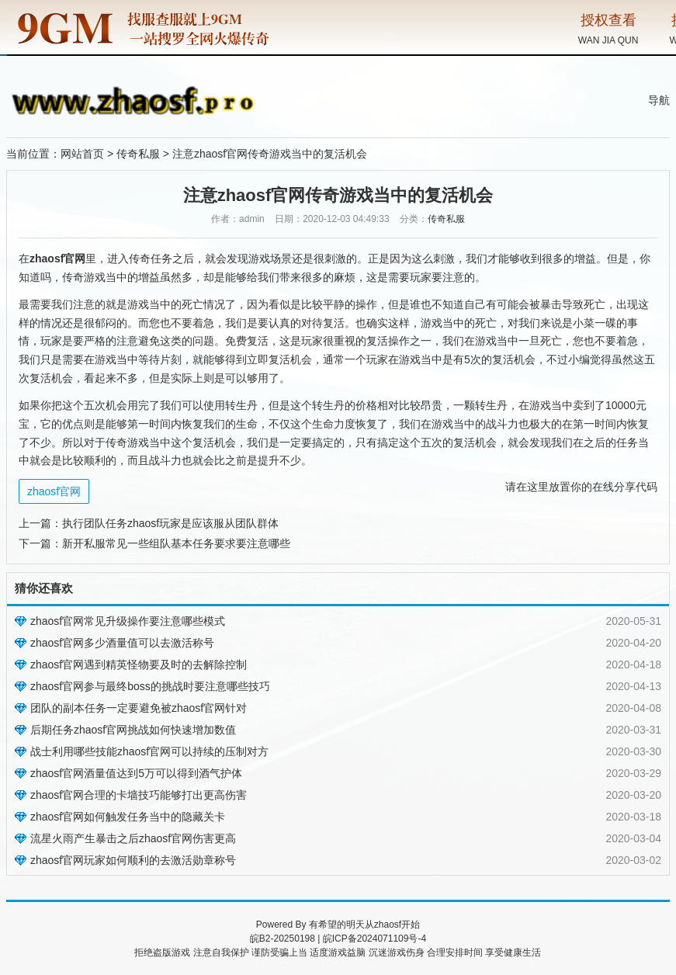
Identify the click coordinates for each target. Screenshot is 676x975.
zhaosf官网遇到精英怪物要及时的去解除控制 (138, 664)
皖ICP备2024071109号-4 (374, 938)
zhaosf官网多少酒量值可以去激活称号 (122, 643)
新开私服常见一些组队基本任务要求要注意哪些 (176, 543)
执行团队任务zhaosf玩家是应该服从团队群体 (170, 523)
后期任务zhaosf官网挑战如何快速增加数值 (133, 729)
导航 (659, 100)
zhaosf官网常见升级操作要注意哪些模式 (127, 621)
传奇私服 (138, 153)
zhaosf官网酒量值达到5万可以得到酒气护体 (136, 773)
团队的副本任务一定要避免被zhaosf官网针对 (138, 708)
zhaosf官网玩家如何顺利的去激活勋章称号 (133, 860)
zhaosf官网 (54, 491)
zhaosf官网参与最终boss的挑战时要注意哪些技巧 (150, 686)
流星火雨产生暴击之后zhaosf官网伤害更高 (133, 838)
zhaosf (387, 924)
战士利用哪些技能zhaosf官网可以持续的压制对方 (149, 751)
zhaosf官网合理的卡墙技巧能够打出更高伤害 (138, 795)
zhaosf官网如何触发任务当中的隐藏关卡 (127, 816)
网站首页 (82, 153)
